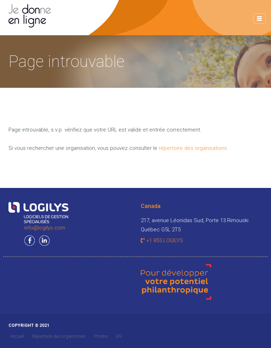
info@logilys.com (44, 228)
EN (119, 336)
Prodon (101, 336)
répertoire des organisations (193, 148)
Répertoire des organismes (59, 336)
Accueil (17, 336)
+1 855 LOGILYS (162, 240)
